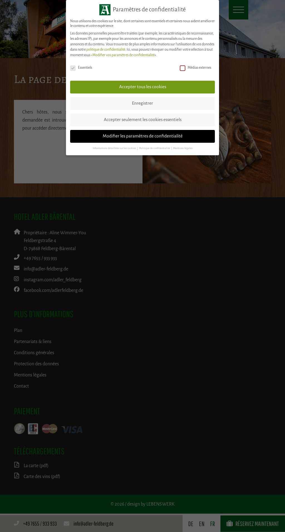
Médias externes (195, 67)
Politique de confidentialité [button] (155, 148)
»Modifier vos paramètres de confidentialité (122, 55)
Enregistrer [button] (142, 103)
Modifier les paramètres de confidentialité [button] (143, 136)
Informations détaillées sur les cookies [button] (115, 148)
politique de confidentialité (105, 49)
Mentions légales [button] (183, 148)
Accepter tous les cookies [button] (142, 86)
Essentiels (81, 67)
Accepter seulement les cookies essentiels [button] (142, 119)
